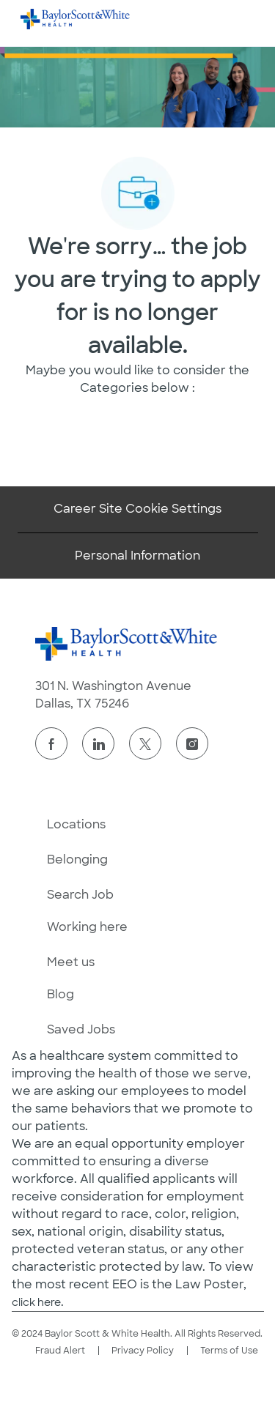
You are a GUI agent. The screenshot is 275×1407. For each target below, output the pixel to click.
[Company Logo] (76, 18)
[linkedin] (98, 743)
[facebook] (51, 743)
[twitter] (145, 743)
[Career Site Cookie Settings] (137, 509)
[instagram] (192, 743)
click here (36, 1302)
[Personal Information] (137, 556)
